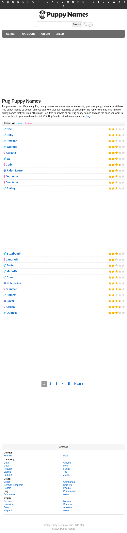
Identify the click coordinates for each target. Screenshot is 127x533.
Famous (8, 475)
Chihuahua (69, 482)
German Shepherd (13, 485)
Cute (6, 462)
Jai (8, 158)
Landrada (12, 259)
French (7, 507)
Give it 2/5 (113, 128)
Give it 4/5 (120, 128)
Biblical (7, 471)
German (8, 501)
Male (20, 123)
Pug (6, 491)
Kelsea (10, 306)
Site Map (79, 525)
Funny (66, 468)
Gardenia (12, 176)
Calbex (11, 295)
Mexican (67, 501)
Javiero (11, 265)
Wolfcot (12, 146)
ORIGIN (45, 34)
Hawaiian (8, 504)
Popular (8, 468)
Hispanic (8, 510)
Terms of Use (66, 525)
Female (29, 123)
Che (9, 129)
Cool (6, 465)
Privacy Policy (49, 525)
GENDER (11, 34)
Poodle (67, 488)
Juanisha (12, 182)
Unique (67, 462)
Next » (79, 383)
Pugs (88, 116)
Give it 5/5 (123, 128)
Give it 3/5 (115, 128)
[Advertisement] (63, 67)
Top (65, 471)
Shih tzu (67, 485)
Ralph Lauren (15, 170)
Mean (66, 465)
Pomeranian (69, 491)
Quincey (12, 312)
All (13, 123)
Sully (10, 135)
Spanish (67, 504)
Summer (11, 289)
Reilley (11, 188)
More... (67, 475)
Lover (10, 301)
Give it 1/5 (110, 128)
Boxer (7, 482)
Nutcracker (14, 283)
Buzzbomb (14, 253)
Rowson (12, 140)
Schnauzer (9, 494)
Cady (9, 164)
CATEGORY (28, 34)
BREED (60, 34)
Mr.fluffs (12, 271)
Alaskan (67, 507)
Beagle (7, 488)
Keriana (11, 152)
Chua (10, 277)
